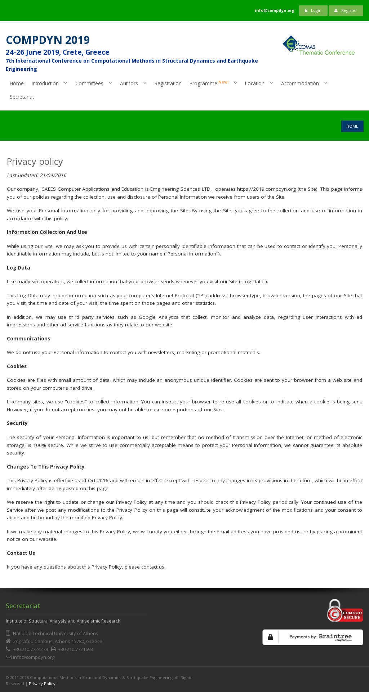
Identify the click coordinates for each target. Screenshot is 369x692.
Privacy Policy (42, 683)
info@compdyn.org (33, 657)
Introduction (45, 83)
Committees (89, 83)
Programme (209, 83)
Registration (168, 83)
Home (17, 83)
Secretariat (22, 96)
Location (254, 83)
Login (313, 10)
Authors (129, 83)
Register (345, 10)
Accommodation (300, 83)
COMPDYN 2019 (48, 39)
